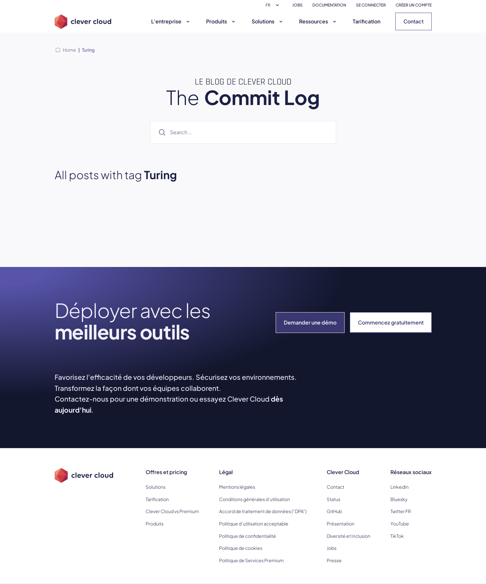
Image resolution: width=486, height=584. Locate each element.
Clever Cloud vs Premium (172, 511)
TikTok (397, 536)
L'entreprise (171, 21)
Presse (334, 560)
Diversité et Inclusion (348, 536)
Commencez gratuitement (391, 322)
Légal (226, 472)
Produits (221, 21)
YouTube (399, 523)
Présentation (340, 523)
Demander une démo (310, 322)
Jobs (331, 548)
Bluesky (398, 499)
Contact (413, 21)
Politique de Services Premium (251, 560)
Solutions (268, 21)
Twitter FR (400, 511)
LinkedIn (399, 487)
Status (333, 499)
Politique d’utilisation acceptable (253, 523)
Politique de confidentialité (247, 536)
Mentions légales (237, 487)
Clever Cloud (343, 472)
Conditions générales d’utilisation (254, 499)
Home (69, 50)
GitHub (334, 511)
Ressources (318, 21)
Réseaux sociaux (411, 472)
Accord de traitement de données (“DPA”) (263, 511)
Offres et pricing (166, 472)
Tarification (366, 21)
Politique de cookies (240, 548)
